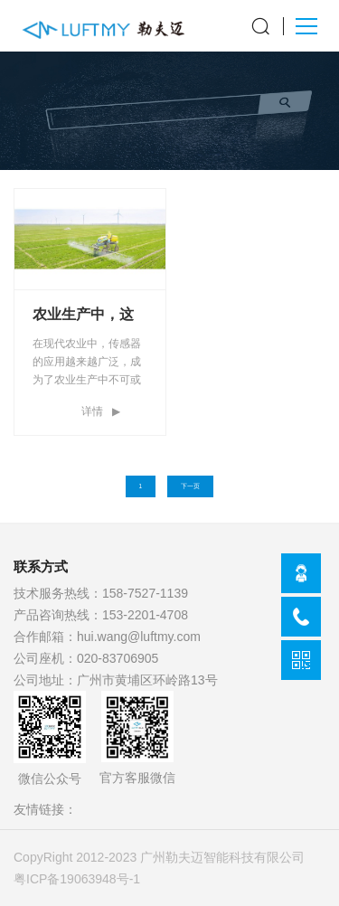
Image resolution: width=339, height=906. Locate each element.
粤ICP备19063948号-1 (77, 879)
